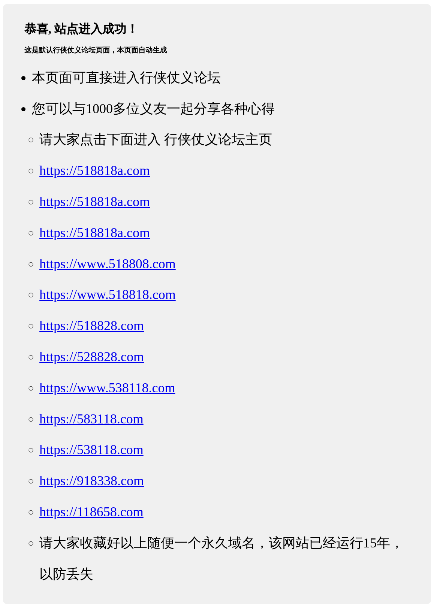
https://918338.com (91, 480)
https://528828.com (91, 356)
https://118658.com (91, 511)
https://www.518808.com (107, 263)
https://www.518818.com (107, 294)
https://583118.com (91, 418)
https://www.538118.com (107, 387)
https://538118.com (91, 449)
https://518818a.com (94, 170)
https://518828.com (91, 325)
